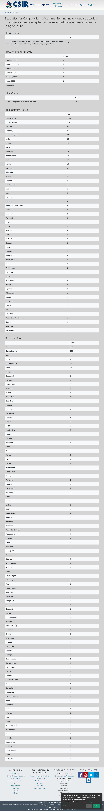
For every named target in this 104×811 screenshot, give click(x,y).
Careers (15, 783)
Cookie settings (33, 809)
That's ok (96, 806)
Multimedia (15, 788)
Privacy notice (40, 778)
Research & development (15, 776)
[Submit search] (88, 5)
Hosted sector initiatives (15, 781)
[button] (91, 5)
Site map (40, 783)
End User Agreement (57, 809)
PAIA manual (39, 781)
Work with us (15, 778)
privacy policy (87, 802)
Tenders (40, 786)
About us (15, 773)
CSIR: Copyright (39, 788)
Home (7, 12)
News (15, 793)
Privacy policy (44, 809)
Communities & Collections (58, 5)
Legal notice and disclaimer (39, 776)
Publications (15, 786)
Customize (66, 806)
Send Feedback (71, 809)
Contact (15, 790)
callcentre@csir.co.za (66, 776)
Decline (89, 806)
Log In (95, 5)
